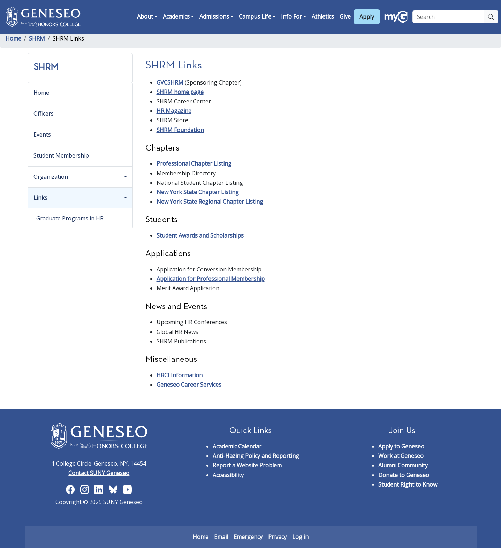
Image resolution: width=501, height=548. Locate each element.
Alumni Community (403, 465)
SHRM (37, 38)
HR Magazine (174, 111)
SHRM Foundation (180, 130)
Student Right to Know (407, 484)
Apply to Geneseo (401, 446)
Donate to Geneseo (403, 475)
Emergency (248, 537)
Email (221, 537)
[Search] (448, 16)
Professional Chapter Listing (194, 163)
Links (40, 198)
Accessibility (228, 475)
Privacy (277, 537)
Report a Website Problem (247, 465)
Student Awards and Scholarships (200, 235)
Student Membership (61, 155)
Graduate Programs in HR (70, 218)
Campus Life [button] (255, 16)
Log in (300, 537)
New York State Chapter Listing (198, 192)
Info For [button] (291, 16)
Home (13, 38)
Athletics (323, 16)
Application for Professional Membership (211, 279)
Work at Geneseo (401, 456)
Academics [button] (176, 16)
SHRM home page (180, 92)
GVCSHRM (170, 82)
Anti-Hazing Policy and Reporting (256, 456)
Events (42, 134)
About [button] (145, 16)
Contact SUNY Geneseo (98, 473)
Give (345, 16)
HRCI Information (180, 375)
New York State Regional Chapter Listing (210, 201)
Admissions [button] (214, 16)
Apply (366, 17)
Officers (43, 113)
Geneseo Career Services (189, 384)
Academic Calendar (237, 446)
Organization (50, 177)
